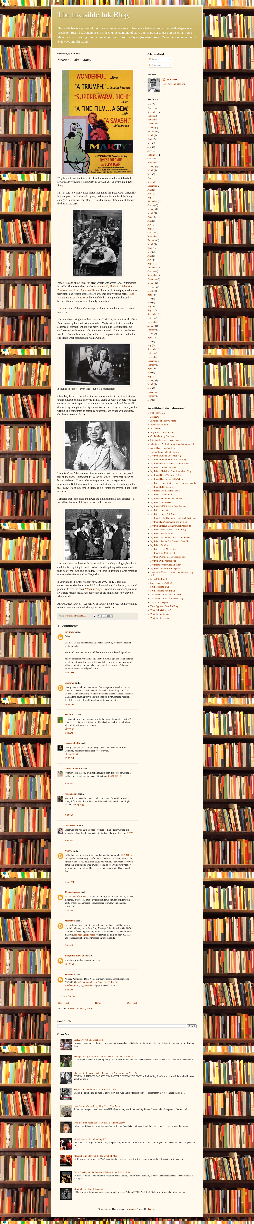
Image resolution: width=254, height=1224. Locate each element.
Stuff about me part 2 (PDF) (163, 591)
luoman (132, 1209)
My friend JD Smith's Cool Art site (166, 498)
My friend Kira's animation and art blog (168, 522)
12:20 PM (69, 672)
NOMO (68, 851)
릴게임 (80, 804)
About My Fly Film (159, 424)
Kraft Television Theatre (86, 290)
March (150, 135)
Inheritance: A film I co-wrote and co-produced (172, 444)
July (149, 104)
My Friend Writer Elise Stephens (165, 568)
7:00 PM (69, 840)
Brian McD (171, 79)
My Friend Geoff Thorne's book (165, 491)
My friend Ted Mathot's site (163, 553)
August (150, 108)
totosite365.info (72, 825)
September (152, 112)
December (152, 123)
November (152, 119)
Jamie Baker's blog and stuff (163, 448)
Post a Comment (69, 996)
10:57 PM (69, 882)
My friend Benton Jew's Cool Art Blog (168, 459)
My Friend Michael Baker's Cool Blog (168, 529)
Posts (153, 59)
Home (98, 1003)
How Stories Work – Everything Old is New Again (97, 1106)
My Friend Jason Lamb (161, 494)
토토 (131, 833)
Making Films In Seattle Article (164, 452)
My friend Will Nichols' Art (163, 561)
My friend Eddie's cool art (162, 487)
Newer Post (63, 1003)
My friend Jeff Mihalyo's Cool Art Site (168, 506)
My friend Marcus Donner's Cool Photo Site (170, 526)
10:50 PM (69, 758)
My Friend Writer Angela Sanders (166, 565)
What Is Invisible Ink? (160, 610)
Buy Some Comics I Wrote (162, 432)
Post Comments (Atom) (81, 1008)
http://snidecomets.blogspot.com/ (165, 440)
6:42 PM (69, 783)
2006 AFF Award (158, 413)
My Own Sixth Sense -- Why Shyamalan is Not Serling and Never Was (106, 1073)
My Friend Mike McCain (162, 533)
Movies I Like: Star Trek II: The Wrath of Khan (95, 1156)
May (149, 143)
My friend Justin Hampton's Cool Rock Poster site (173, 518)
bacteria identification (75, 896)
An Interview (156, 428)
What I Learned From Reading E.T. (90, 1139)
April (149, 139)
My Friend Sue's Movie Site (163, 549)
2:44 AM (69, 989)
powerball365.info (73, 768)
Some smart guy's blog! (161, 583)
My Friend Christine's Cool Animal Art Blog (170, 471)
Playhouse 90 (101, 286)
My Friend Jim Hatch (160, 510)
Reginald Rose (77, 297)
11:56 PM (69, 704)
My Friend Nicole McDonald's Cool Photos (170, 537)
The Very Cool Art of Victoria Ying (166, 598)
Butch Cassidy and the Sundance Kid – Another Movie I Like (102, 1172)
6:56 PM (69, 815)
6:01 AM (69, 945)
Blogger (151, 1209)
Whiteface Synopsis (159, 618)
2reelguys (154, 417)
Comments (155, 65)
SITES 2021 (70, 714)
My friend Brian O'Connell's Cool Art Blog (170, 463)
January (151, 127)
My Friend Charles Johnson (163, 467)
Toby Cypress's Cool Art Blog (164, 606)
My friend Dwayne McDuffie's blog (166, 479)
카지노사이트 (71, 754)
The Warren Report (159, 602)
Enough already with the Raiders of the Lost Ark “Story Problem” (104, 1056)
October (151, 116)
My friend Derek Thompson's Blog (166, 475)
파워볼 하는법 (114, 776)
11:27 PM (69, 964)
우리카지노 (127, 855)
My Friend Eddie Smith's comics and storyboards (173, 483)
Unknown (69, 683)
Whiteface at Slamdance (161, 614)
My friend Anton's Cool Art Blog (165, 456)
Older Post (132, 1003)
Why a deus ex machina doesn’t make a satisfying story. (99, 1123)
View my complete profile (175, 84)
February (151, 131)
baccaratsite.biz (72, 743)
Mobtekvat (70, 921)
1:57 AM (69, 910)
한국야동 (69, 728)
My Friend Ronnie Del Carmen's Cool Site (170, 541)
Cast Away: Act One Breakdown (88, 1040)
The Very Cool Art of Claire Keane (166, 594)
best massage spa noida (84, 935)
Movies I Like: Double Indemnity (89, 1189)
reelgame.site (71, 794)
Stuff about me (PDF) (160, 587)
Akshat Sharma (72, 892)
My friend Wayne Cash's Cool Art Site (168, 557)
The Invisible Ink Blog (93, 14)
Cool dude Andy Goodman (162, 436)
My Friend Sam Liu (159, 545)
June (149, 147)
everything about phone (76, 955)
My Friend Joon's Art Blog (162, 514)
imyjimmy (70, 632)
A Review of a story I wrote (163, 421)
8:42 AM (69, 733)
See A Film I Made (159, 579)
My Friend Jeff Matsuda (161, 502)
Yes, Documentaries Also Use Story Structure (95, 1089)
